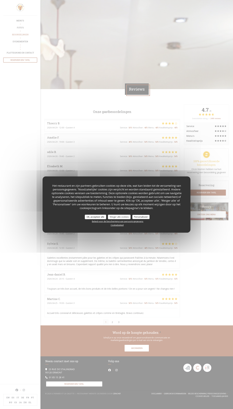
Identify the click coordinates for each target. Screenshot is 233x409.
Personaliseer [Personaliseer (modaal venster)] (141, 216)
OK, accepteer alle (95, 216)
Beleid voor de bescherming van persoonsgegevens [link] (117, 221)
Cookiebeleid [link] (117, 224)
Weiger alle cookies (119, 216)
